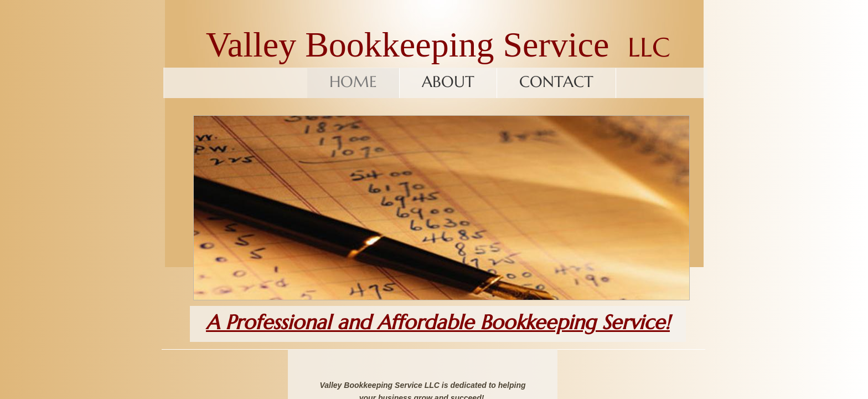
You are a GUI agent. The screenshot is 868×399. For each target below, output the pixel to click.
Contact (556, 81)
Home (353, 81)
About (448, 81)
